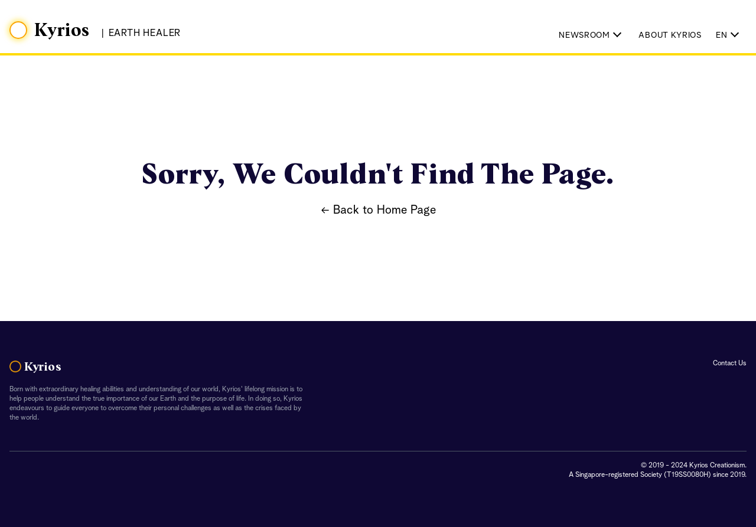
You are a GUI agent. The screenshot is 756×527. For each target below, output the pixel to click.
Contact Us (730, 363)
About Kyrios (669, 35)
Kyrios (62, 31)
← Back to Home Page (378, 211)
